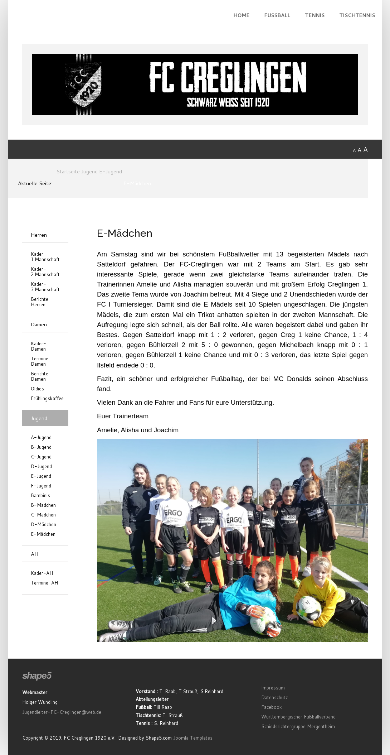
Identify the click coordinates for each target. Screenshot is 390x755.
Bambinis (40, 495)
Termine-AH (44, 583)
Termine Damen (39, 361)
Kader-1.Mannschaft (45, 256)
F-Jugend (41, 486)
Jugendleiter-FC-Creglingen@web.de (61, 712)
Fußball (277, 15)
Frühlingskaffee (45, 398)
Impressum (273, 687)
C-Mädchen (43, 515)
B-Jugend (41, 447)
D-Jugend (41, 466)
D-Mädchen (43, 524)
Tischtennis (357, 15)
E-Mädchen (43, 534)
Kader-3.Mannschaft (45, 287)
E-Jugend (41, 476)
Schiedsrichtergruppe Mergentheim (298, 726)
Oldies (37, 388)
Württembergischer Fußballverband (298, 716)
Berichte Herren (39, 302)
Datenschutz (274, 697)
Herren (39, 235)
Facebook (271, 707)
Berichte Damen (39, 376)
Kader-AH (42, 573)
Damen (39, 324)
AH (34, 554)
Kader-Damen (38, 346)
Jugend (39, 418)
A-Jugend (41, 437)
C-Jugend (41, 457)
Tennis (315, 15)
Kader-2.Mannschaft (45, 271)
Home (241, 15)
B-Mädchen (43, 505)
